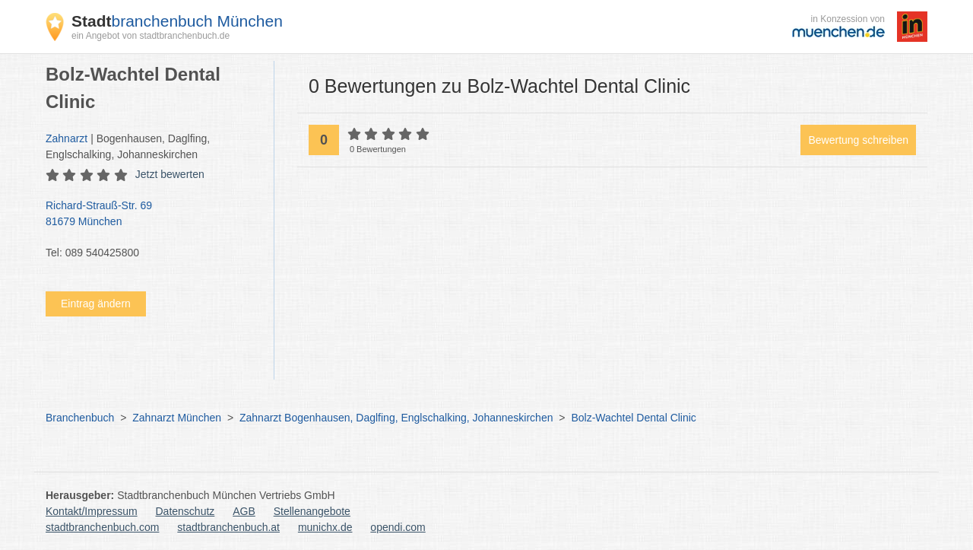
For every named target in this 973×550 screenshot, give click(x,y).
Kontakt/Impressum (92, 511)
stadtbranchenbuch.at (228, 527)
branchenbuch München (177, 21)
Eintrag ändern (96, 303)
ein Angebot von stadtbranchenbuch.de (150, 35)
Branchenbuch (80, 418)
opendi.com (397, 527)
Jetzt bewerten (169, 174)
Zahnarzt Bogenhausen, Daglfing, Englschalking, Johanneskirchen (396, 418)
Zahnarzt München (176, 418)
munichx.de (325, 527)
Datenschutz (185, 511)
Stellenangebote (312, 511)
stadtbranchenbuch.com (102, 527)
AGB (244, 511)
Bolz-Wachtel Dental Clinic (633, 418)
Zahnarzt (66, 138)
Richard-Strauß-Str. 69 (152, 214)
